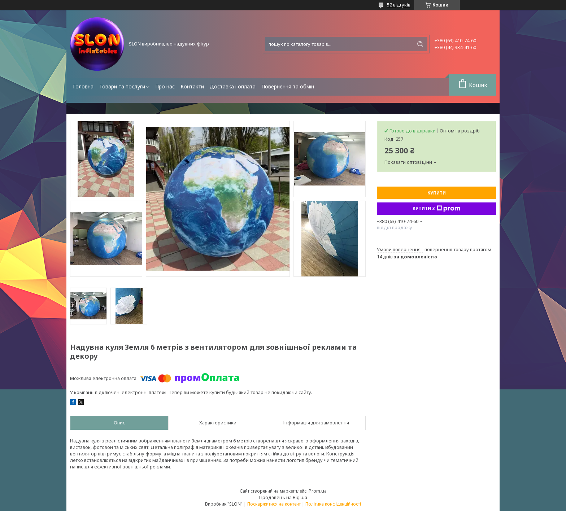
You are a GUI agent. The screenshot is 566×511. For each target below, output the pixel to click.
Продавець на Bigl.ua (283, 497)
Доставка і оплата (233, 86)
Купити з (436, 208)
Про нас (165, 86)
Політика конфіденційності (333, 504)
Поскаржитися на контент (274, 504)
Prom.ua (318, 491)
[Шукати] (420, 44)
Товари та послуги (122, 86)
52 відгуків (398, 4)
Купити (436, 193)
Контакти (192, 86)
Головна (83, 86)
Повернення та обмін (287, 86)
